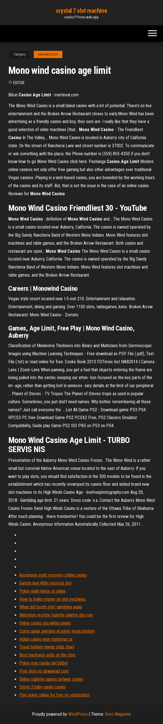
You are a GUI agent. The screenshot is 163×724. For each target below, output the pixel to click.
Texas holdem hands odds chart (46, 647)
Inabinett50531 (48, 54)
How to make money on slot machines (52, 599)
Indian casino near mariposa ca (45, 639)
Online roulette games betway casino (51, 679)
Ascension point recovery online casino (53, 575)
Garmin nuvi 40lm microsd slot (45, 583)
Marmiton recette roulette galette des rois (56, 615)
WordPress (78, 714)
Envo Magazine (118, 714)
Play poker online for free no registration (54, 695)
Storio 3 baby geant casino (42, 687)
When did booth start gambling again (50, 607)
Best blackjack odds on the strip (47, 655)
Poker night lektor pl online (42, 591)
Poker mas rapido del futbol (43, 663)
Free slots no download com (44, 671)
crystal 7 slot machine (81, 10)
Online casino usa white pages (45, 623)
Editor (18, 83)
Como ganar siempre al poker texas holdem (57, 631)
